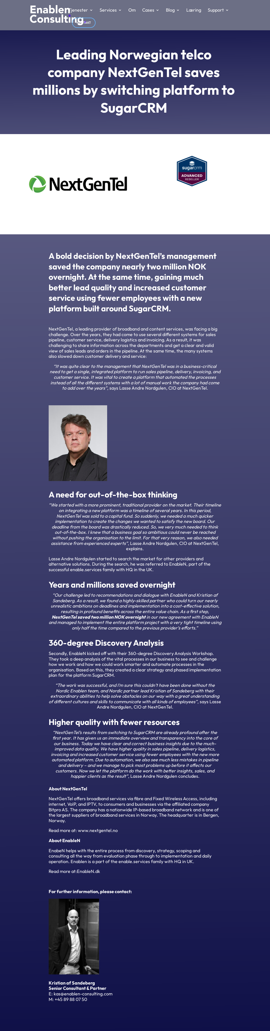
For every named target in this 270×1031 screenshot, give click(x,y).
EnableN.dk (88, 871)
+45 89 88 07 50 (71, 999)
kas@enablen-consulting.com (83, 994)
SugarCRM (149, 308)
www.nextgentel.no (98, 830)
